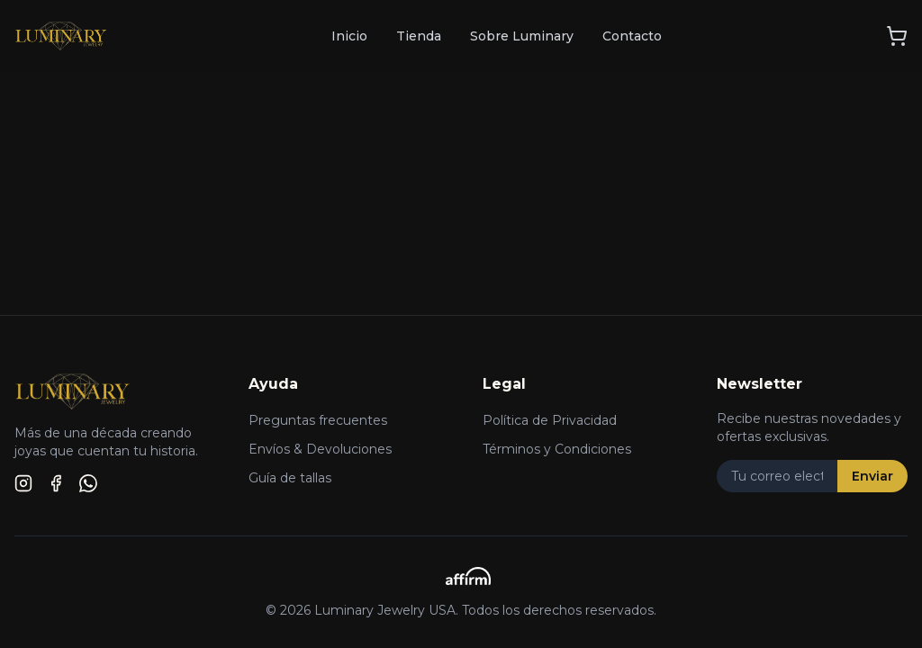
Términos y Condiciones (557, 449)
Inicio (349, 36)
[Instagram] (23, 483)
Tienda (418, 36)
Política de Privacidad (550, 420)
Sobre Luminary (522, 36)
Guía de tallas (290, 478)
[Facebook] (56, 483)
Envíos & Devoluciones (320, 449)
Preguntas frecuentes (318, 420)
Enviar (872, 476)
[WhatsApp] (88, 483)
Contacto (632, 36)
